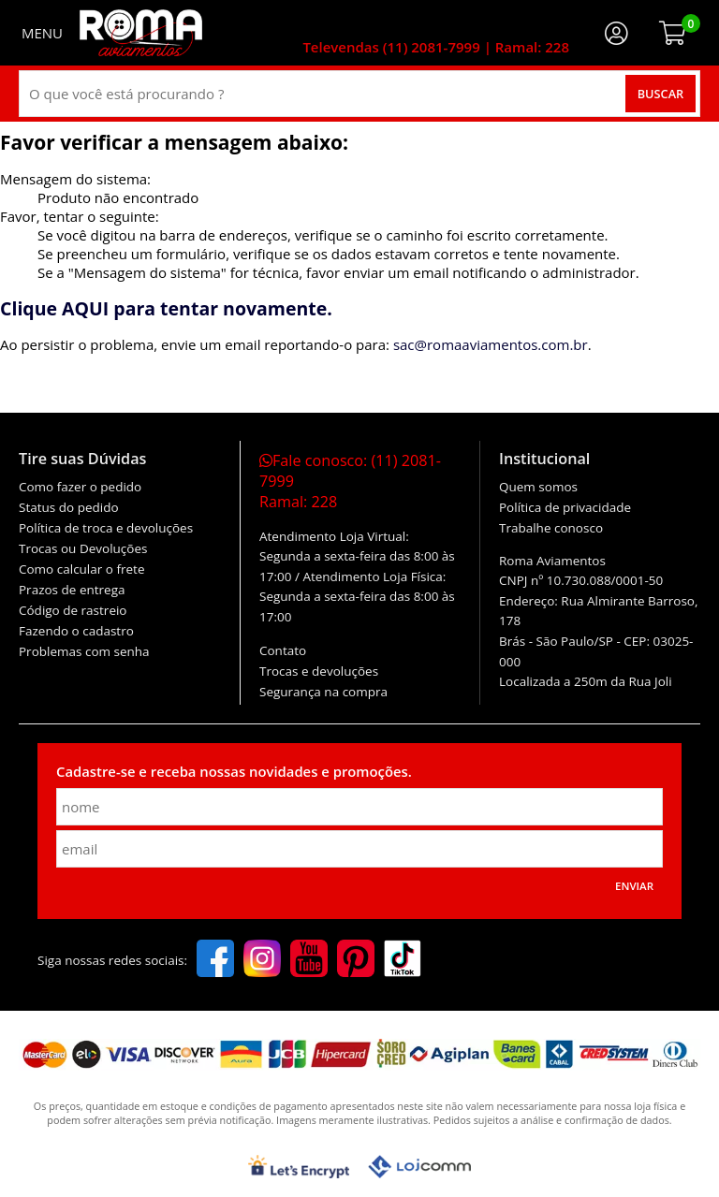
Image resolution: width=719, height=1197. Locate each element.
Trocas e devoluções (318, 671)
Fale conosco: (350, 481)
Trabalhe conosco (551, 527)
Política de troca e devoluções (106, 527)
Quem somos (538, 486)
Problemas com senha (84, 651)
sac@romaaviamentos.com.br (490, 344)
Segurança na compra (323, 691)
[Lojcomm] (419, 1166)
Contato (282, 650)
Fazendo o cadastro (76, 630)
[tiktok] (402, 960)
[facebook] (215, 960)
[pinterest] (355, 960)
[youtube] (309, 960)
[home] (141, 32)
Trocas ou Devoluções (83, 548)
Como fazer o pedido (80, 486)
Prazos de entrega (72, 589)
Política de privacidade (565, 507)
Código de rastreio (73, 610)
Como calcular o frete (81, 569)
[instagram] (262, 960)
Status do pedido (69, 507)
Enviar (634, 886)
